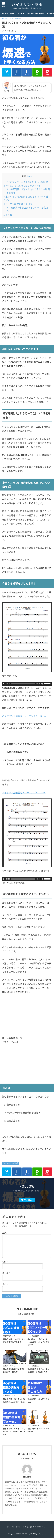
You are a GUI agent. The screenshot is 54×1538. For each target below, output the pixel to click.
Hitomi (27, 1476)
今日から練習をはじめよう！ (19, 203)
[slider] (23, 683)
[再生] (4, 684)
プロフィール (41, 1527)
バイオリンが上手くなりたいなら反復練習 (26, 182)
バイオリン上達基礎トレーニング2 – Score (24, 792)
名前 (5, 1261)
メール (6, 1272)
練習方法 (21, 13)
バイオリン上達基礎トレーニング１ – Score (24, 716)
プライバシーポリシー (14, 1527)
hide (29, 176)
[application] (27, 684)
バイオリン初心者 (7, 13)
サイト (5, 1284)
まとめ (8, 214)
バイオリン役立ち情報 (35, 13)
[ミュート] (42, 684)
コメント (6, 1232)
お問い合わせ (29, 1527)
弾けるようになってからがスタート (22, 185)
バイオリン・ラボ (27, 4)
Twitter (28, 1200)
